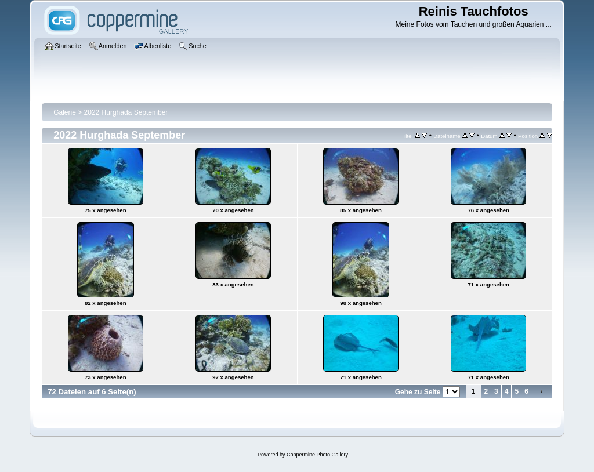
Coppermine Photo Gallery (317, 455)
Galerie (64, 112)
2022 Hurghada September (126, 112)
